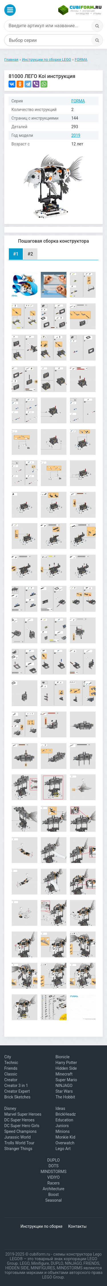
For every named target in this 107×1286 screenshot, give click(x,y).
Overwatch (64, 1143)
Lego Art (62, 1148)
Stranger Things (18, 1148)
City (7, 1057)
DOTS (53, 1166)
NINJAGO (63, 1085)
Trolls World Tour (19, 1143)
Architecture (53, 1188)
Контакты (77, 1226)
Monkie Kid (65, 1137)
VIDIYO (53, 1177)
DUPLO (53, 1160)
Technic (11, 1062)
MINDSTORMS (53, 1171)
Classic (10, 1074)
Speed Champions (20, 1131)
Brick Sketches (17, 1097)
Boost (53, 1194)
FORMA (78, 101)
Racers (53, 1183)
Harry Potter (66, 1062)
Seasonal (53, 1200)
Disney (10, 1108)
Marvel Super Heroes (22, 1114)
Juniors (62, 1125)
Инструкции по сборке (41, 1226)
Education (64, 1120)
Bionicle (62, 1057)
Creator (10, 1079)
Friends (10, 1068)
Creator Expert (17, 1091)
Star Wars (64, 1091)
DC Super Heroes (19, 1120)
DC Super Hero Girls (21, 1125)
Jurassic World (17, 1137)
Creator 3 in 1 (16, 1085)
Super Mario (66, 1079)
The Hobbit (65, 1097)
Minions (62, 1131)
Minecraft (63, 1074)
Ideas (60, 1108)
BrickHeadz (65, 1114)
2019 (75, 135)
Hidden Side (66, 1068)
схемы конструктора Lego (77, 1254)
